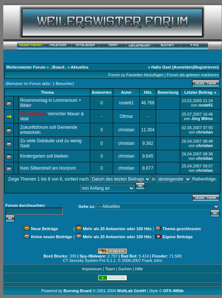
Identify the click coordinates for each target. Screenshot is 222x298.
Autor (126, 92)
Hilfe (139, 269)
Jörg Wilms (202, 118)
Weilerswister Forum (25, 67)
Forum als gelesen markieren (193, 75)
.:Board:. (58, 67)
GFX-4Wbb (173, 291)
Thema (47, 92)
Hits (148, 92)
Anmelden (183, 67)
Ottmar (126, 116)
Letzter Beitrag (199, 92)
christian (126, 129)
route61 (126, 102)
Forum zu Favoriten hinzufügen (135, 75)
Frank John (152, 260)
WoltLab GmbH (131, 291)
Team (110, 269)
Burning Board (78, 291)
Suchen (124, 269)
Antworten (101, 92)
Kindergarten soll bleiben (44, 156)
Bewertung (168, 92)
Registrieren (205, 67)
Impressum (92, 269)
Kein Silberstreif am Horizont (47, 168)
